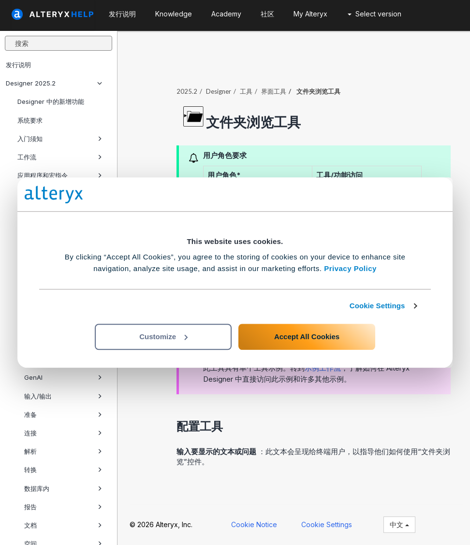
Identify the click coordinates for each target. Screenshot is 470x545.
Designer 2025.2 (54, 83)
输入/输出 (63, 396)
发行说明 (18, 65)
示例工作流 (323, 368)
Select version (374, 14)
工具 (246, 91)
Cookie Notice (254, 524)
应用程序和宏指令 (59, 175)
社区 (267, 14)
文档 (63, 525)
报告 (63, 507)
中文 (399, 524)
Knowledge (173, 14)
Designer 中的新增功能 (50, 101)
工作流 (59, 157)
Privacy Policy (350, 268)
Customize (163, 336)
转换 (63, 469)
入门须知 (59, 139)
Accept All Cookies (306, 336)
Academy (226, 14)
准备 (63, 414)
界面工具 (273, 91)
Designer (218, 91)
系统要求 (30, 120)
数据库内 (63, 488)
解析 (63, 451)
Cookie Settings (377, 305)
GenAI (63, 377)
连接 (63, 433)
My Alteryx (310, 14)
